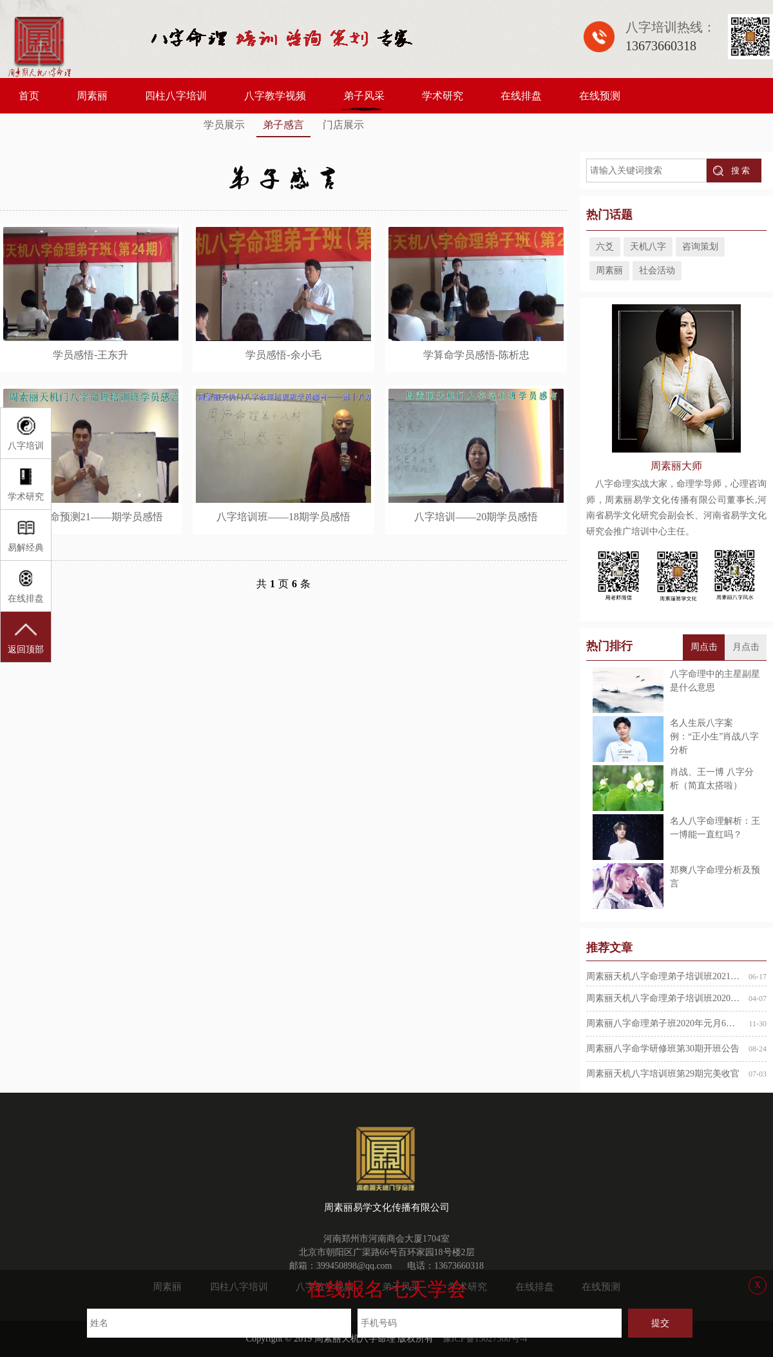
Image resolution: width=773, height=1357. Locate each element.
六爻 (605, 246)
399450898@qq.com (354, 1266)
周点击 (704, 647)
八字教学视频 (275, 95)
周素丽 (92, 95)
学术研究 (442, 95)
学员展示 (224, 125)
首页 (29, 95)
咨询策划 (700, 246)
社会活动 (657, 270)
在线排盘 (521, 95)
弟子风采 (364, 95)
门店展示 (343, 125)
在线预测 (599, 95)
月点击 (745, 647)
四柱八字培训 (176, 95)
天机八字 (648, 246)
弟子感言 (283, 125)
